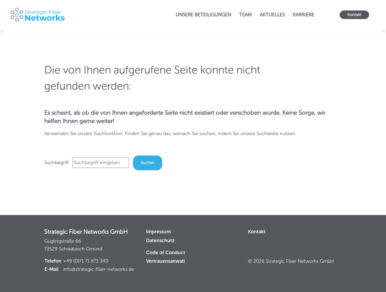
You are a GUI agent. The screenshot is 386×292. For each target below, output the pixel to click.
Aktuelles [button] (272, 15)
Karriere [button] (303, 15)
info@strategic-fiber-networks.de (98, 269)
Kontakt (354, 14)
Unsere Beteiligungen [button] (203, 15)
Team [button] (245, 15)
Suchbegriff (56, 162)
